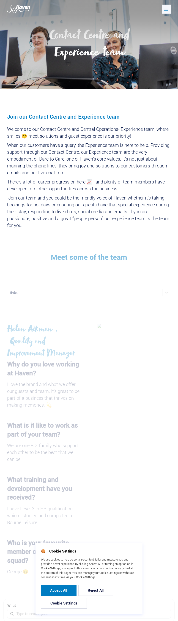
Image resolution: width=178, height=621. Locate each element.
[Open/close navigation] (166, 9)
